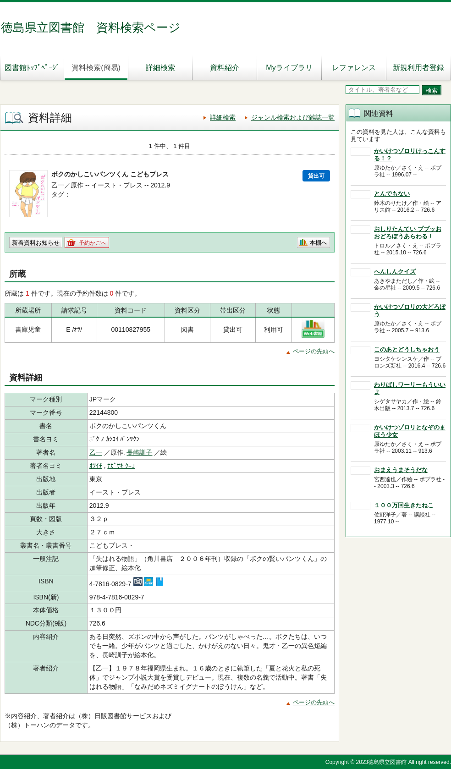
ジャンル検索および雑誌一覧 (293, 117)
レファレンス (354, 67)
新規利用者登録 (418, 67)
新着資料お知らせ (36, 242)
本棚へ (318, 242)
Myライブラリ (289, 67)
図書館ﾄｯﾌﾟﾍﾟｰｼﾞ (32, 67)
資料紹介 (224, 67)
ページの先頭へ (314, 351)
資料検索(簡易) (96, 67)
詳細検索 (160, 67)
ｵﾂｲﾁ (95, 465)
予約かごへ (92, 243)
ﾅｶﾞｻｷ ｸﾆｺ (121, 465)
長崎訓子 (139, 452)
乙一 (95, 452)
